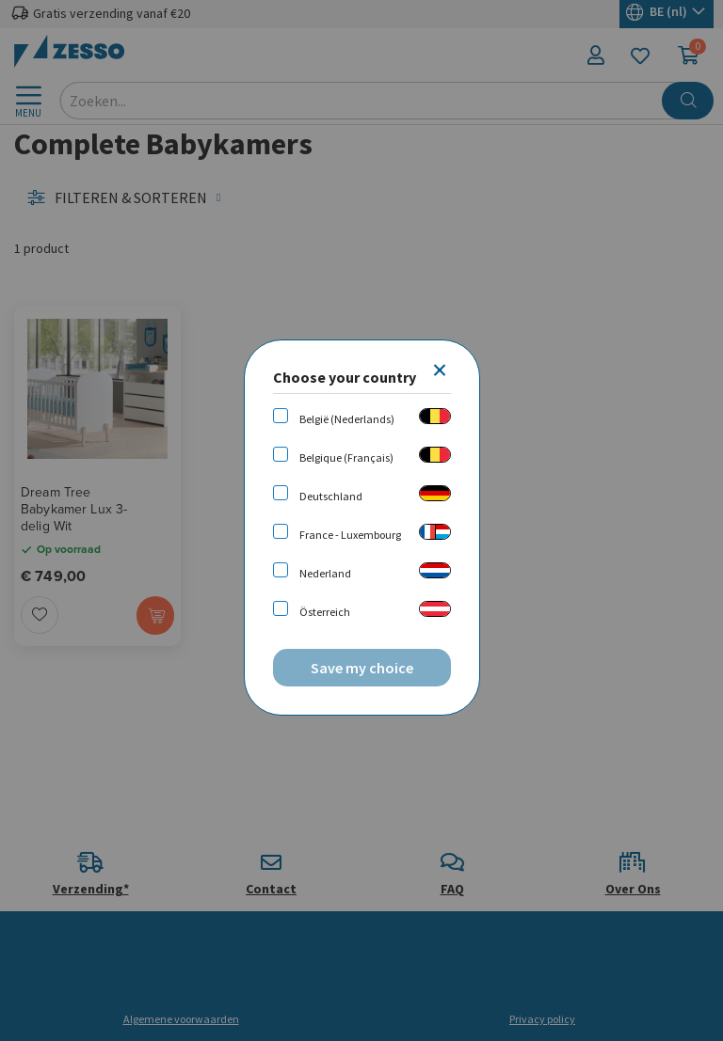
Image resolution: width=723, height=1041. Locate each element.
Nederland (325, 573)
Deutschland (330, 496)
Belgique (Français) (346, 457)
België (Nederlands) (346, 419)
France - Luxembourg (350, 535)
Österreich (324, 612)
